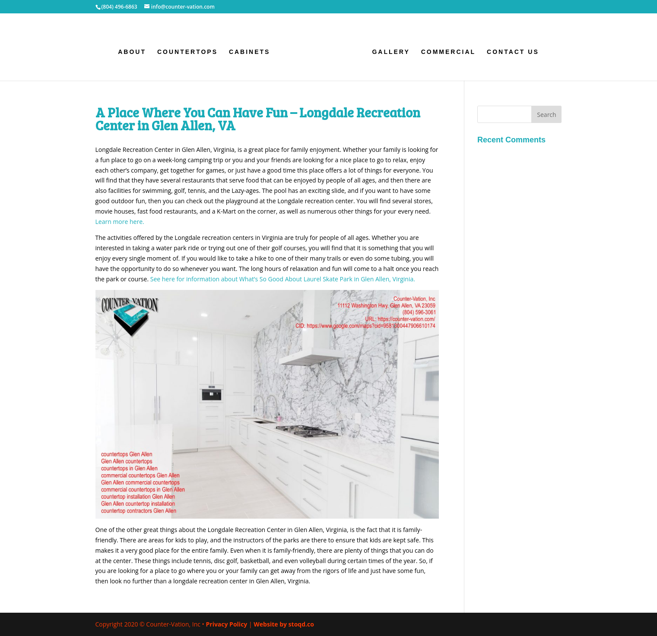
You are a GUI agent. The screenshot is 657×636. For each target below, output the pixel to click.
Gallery (390, 52)
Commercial (448, 52)
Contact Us (513, 52)
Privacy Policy (226, 624)
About (132, 52)
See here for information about (282, 279)
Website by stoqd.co (284, 624)
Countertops (187, 52)
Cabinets (249, 52)
